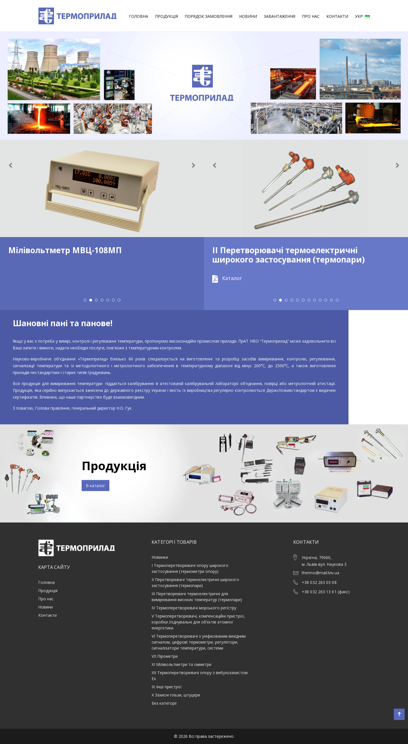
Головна (138, 16)
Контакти (337, 16)
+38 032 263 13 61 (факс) (326, 591)
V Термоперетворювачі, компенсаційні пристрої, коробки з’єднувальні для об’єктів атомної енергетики (198, 622)
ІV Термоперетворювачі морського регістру (194, 607)
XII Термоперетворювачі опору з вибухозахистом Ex (200, 675)
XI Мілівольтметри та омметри (181, 664)
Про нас (311, 16)
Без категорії (164, 703)
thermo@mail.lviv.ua (320, 572)
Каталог (227, 278)
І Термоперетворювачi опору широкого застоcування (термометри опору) (190, 568)
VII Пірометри (165, 656)
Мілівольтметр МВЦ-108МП (65, 250)
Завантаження (279, 16)
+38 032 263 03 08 (319, 582)
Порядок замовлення (208, 16)
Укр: (362, 16)
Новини (248, 16)
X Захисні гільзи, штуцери (176, 695)
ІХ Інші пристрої (167, 686)
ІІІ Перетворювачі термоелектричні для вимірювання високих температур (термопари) (197, 596)
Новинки (160, 557)
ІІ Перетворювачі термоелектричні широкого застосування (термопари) (288, 255)
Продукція (166, 16)
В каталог (95, 485)
